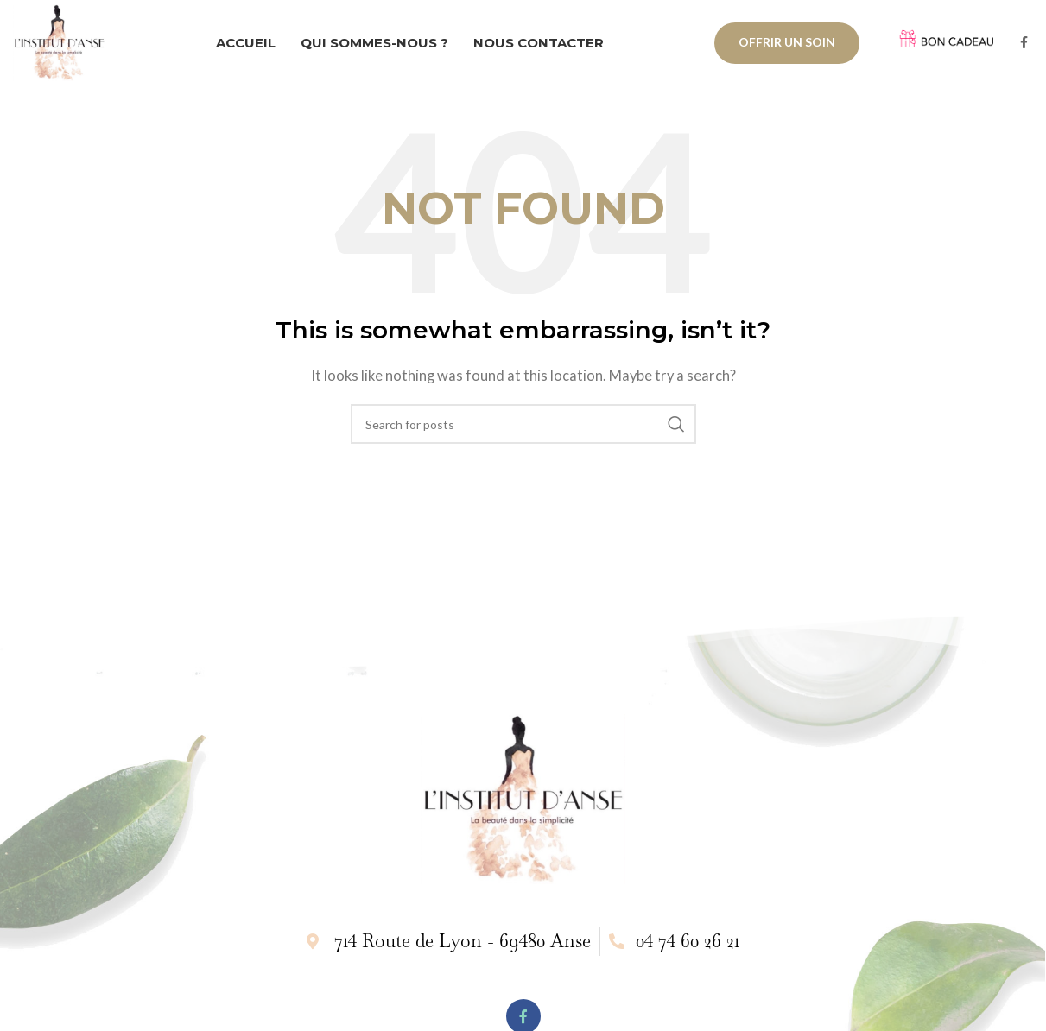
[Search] (523, 429)
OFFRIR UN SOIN (787, 44)
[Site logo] (62, 43)
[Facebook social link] (1024, 45)
